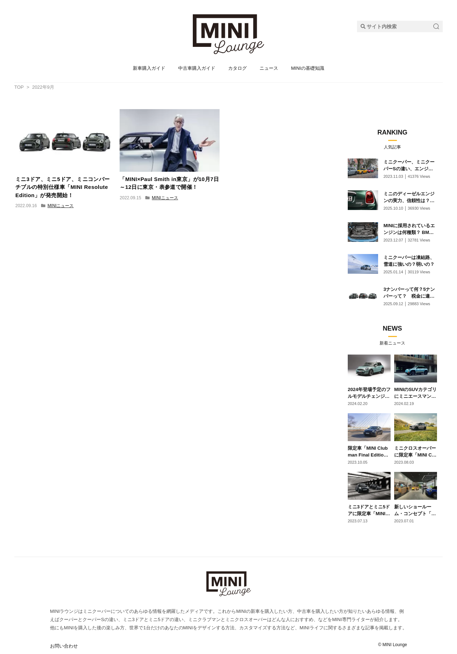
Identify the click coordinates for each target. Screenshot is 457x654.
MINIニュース (60, 205)
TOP (19, 87)
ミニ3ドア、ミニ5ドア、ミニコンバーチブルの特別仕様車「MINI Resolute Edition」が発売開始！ (62, 187)
